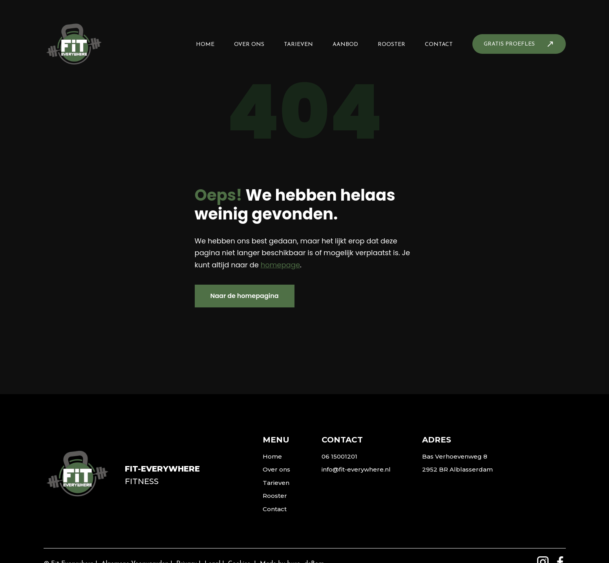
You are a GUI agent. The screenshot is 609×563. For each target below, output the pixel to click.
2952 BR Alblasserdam (457, 469)
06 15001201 (339, 456)
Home (205, 44)
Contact (439, 44)
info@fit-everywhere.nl (356, 469)
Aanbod (345, 44)
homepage (280, 265)
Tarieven (298, 44)
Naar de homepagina (244, 295)
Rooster (391, 44)
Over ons (249, 44)
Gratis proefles (509, 44)
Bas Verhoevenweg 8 (454, 456)
